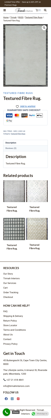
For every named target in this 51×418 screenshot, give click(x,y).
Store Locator (10, 325)
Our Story (8, 273)
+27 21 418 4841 (13, 379)
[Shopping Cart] (37, 10)
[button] (44, 27)
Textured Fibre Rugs (18, 93)
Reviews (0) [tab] (10, 148)
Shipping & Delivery (13, 316)
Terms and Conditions (14, 329)
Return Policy (10, 320)
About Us (8, 334)
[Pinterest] (18, 399)
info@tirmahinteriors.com (16, 386)
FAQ (5, 311)
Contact (7, 339)
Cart (5, 287)
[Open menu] (5, 10)
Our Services (9, 283)
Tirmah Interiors (11, 278)
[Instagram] (12, 399)
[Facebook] (6, 399)
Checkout (8, 297)
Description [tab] (10, 143)
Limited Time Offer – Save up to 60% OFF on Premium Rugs (23, 3)
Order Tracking (10, 292)
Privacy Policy (10, 343)
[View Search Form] (45, 10)
